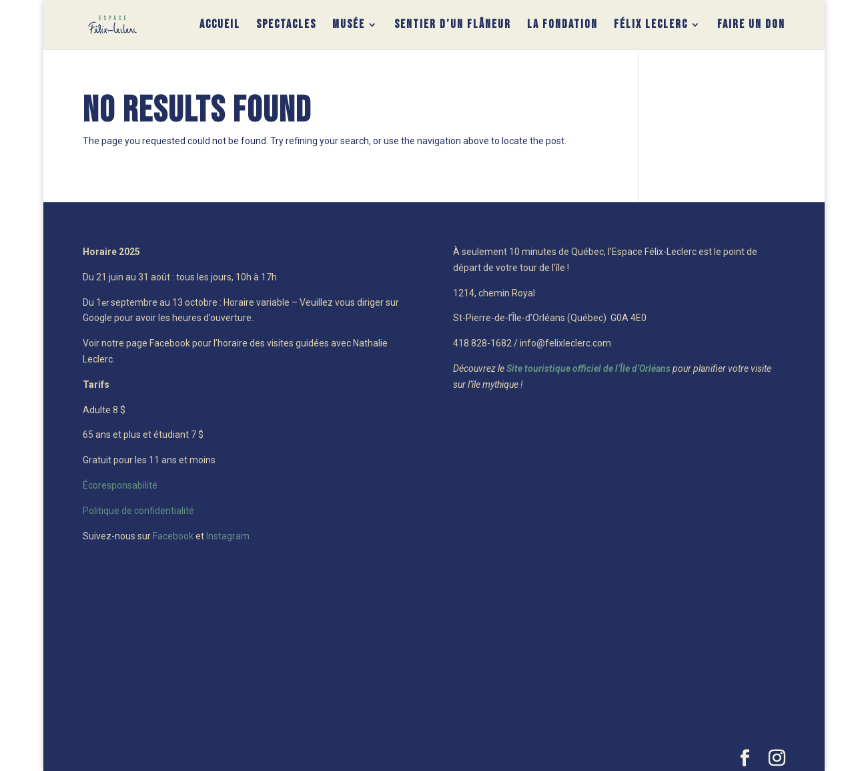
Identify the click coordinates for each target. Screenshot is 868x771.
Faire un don (751, 25)
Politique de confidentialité (138, 510)
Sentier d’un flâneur (452, 25)
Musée (348, 25)
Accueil (219, 25)
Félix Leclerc (651, 25)
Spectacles (286, 25)
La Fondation (562, 25)
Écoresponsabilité (120, 485)
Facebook (173, 536)
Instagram (228, 536)
